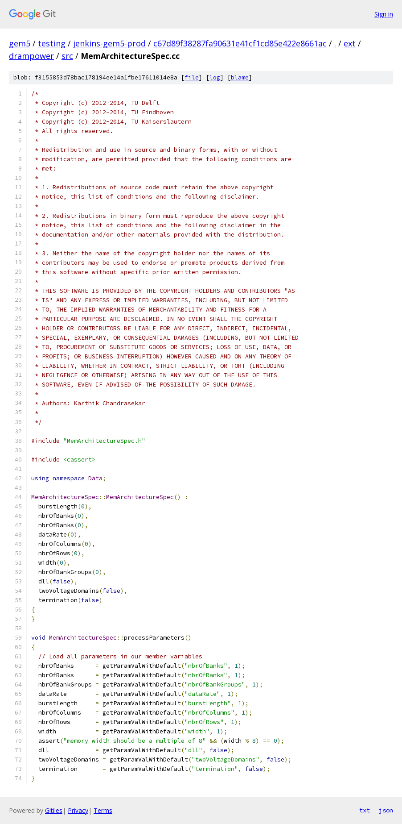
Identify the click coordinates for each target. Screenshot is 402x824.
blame (240, 77)
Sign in (383, 14)
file (192, 77)
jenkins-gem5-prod (109, 43)
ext (350, 43)
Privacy (78, 810)
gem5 (19, 43)
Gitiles (53, 810)
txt (364, 810)
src (67, 55)
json (386, 810)
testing (52, 43)
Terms (103, 810)
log (214, 77)
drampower (31, 55)
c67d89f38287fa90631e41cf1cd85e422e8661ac (240, 43)
